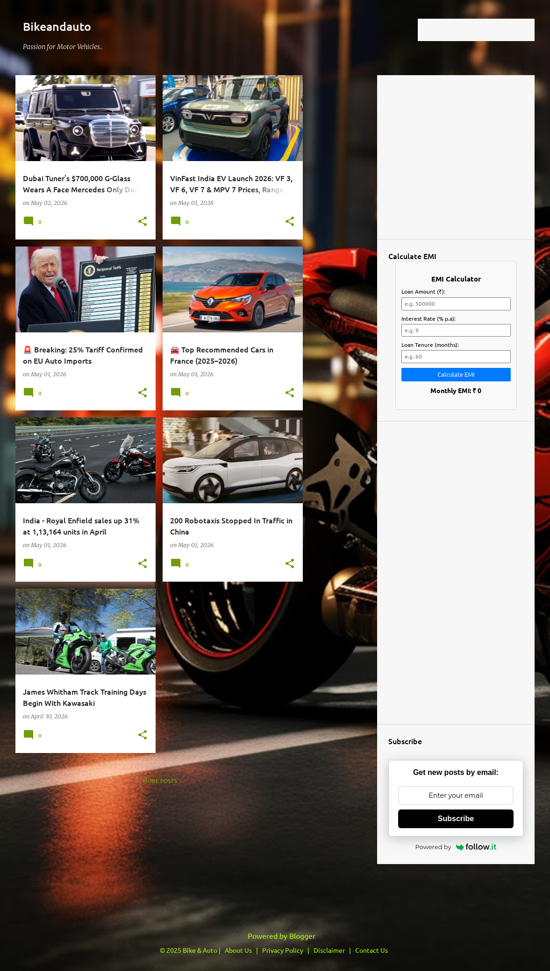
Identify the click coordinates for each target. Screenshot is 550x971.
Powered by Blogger (275, 935)
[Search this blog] (485, 30)
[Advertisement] (73, 850)
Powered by (456, 847)
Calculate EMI (456, 374)
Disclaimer (329, 950)
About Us (238, 950)
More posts (160, 781)
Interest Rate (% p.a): (428, 318)
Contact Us (371, 950)
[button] (142, 222)
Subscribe (456, 819)
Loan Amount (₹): (423, 291)
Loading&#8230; (455, 156)
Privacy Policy (282, 950)
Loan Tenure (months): (430, 344)
